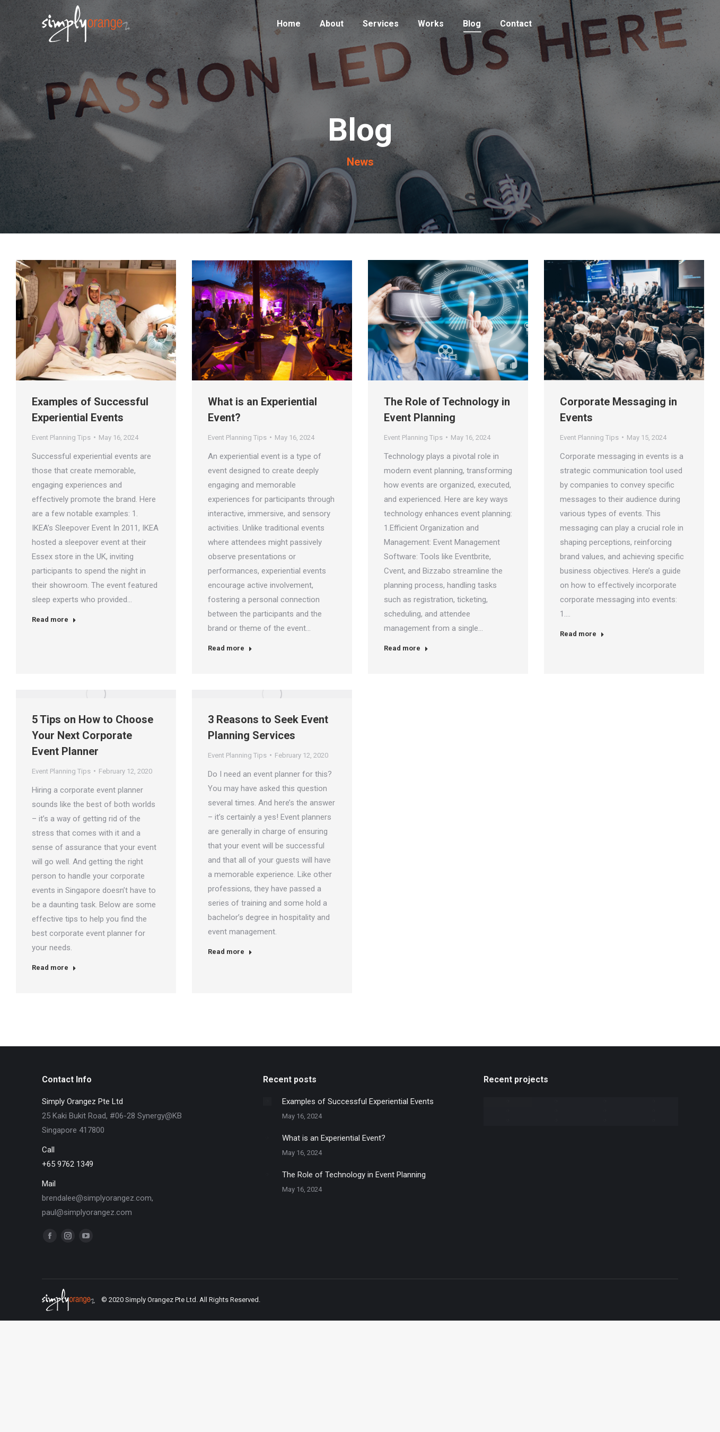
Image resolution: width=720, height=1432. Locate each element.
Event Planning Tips (61, 437)
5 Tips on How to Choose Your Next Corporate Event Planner (92, 735)
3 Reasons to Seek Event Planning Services (268, 727)
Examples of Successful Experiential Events (90, 409)
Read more (54, 619)
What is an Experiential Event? (262, 409)
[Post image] (267, 1101)
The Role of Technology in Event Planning (447, 409)
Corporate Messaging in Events (618, 409)
